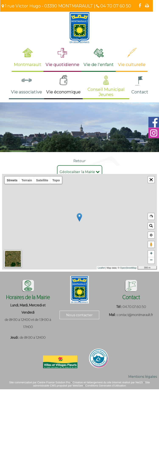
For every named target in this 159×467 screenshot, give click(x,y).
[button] (151, 179)
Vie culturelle (131, 64)
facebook (140, 5)
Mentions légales (142, 377)
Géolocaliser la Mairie (80, 172)
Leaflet (101, 268)
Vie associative (26, 92)
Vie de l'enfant (99, 64)
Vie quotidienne (62, 64)
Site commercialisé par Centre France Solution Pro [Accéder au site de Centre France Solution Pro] (39, 382)
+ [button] (151, 254)
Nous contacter (79, 315)
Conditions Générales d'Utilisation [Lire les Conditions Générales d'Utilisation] (105, 385)
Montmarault (27, 64)
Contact (139, 92)
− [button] (151, 260)
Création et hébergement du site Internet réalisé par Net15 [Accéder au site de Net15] (108, 382)
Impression (147, 5)
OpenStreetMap (128, 268)
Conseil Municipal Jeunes (106, 92)
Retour (79, 161)
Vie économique (63, 92)
